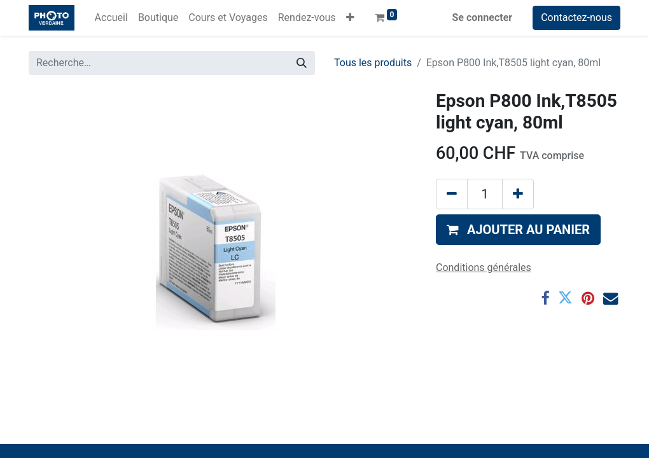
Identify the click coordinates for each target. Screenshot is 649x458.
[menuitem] (111, 18)
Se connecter (482, 17)
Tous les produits (373, 63)
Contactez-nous (576, 17)
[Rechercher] (301, 63)
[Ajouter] (518, 194)
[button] (350, 18)
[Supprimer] (452, 194)
